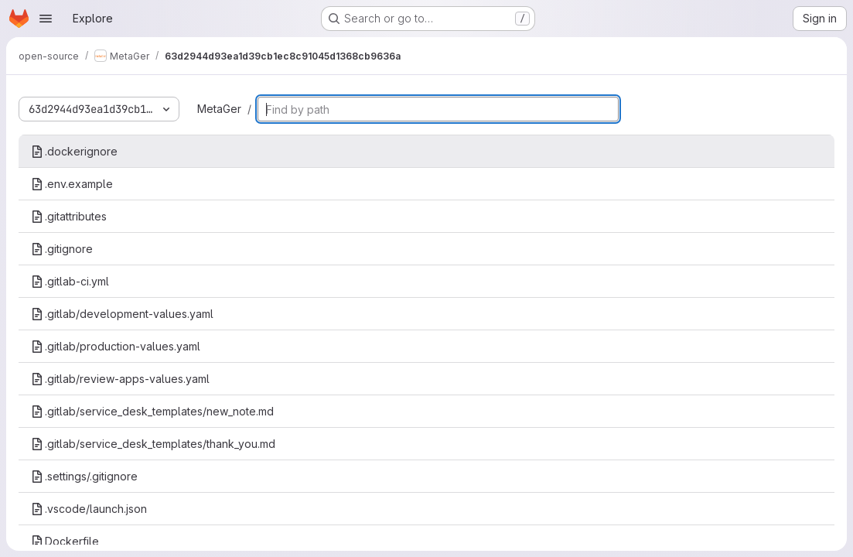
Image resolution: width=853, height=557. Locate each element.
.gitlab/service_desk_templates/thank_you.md (153, 443)
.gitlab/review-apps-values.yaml (120, 378)
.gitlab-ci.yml (70, 281)
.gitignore (62, 248)
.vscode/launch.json (89, 508)
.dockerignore (74, 151)
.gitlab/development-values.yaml (122, 313)
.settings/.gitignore (84, 476)
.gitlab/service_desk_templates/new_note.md (152, 411)
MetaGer (219, 108)
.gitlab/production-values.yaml (115, 346)
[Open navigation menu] (45, 18)
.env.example (72, 183)
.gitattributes (69, 216)
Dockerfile (65, 541)
